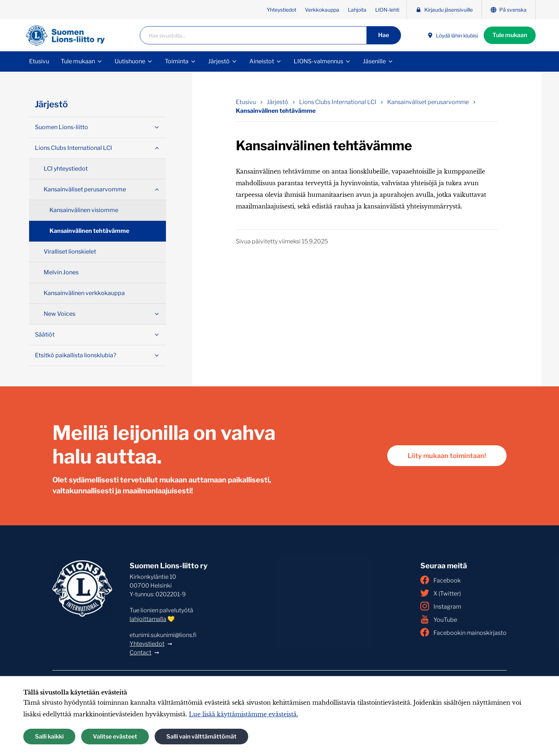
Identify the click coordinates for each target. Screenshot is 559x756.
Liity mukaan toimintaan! (447, 455)
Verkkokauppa (322, 10)
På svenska (509, 10)
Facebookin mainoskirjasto (463, 632)
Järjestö (219, 61)
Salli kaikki (49, 736)
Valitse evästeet (115, 736)
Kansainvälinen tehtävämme (89, 230)
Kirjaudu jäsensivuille (444, 10)
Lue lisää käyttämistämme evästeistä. (243, 714)
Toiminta (177, 61)
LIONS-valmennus (318, 61)
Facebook (440, 580)
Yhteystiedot (281, 10)
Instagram (440, 606)
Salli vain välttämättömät (201, 736)
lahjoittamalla (148, 619)
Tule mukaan (509, 35)
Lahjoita (357, 10)
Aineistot (261, 61)
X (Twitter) (440, 593)
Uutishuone (130, 61)
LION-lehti (387, 10)
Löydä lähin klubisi (452, 35)
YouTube (438, 619)
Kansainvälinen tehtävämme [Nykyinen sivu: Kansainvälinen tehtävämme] (276, 110)
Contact (140, 652)
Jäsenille (374, 61)
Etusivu (39, 61)
